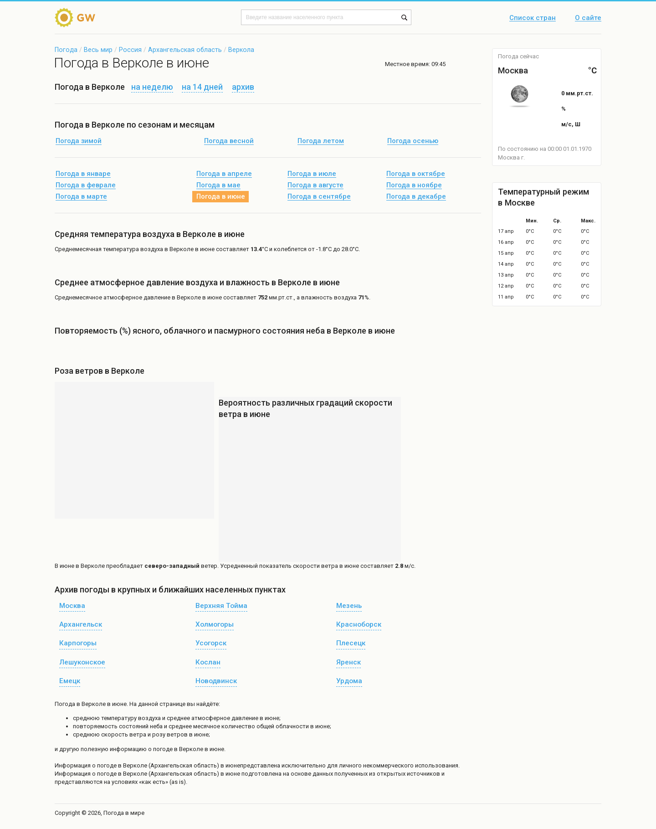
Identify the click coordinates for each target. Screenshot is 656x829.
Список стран (532, 18)
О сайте (588, 18)
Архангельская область (185, 49)
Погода (66, 49)
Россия (130, 49)
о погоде (105, 765)
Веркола (241, 49)
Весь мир (98, 49)
